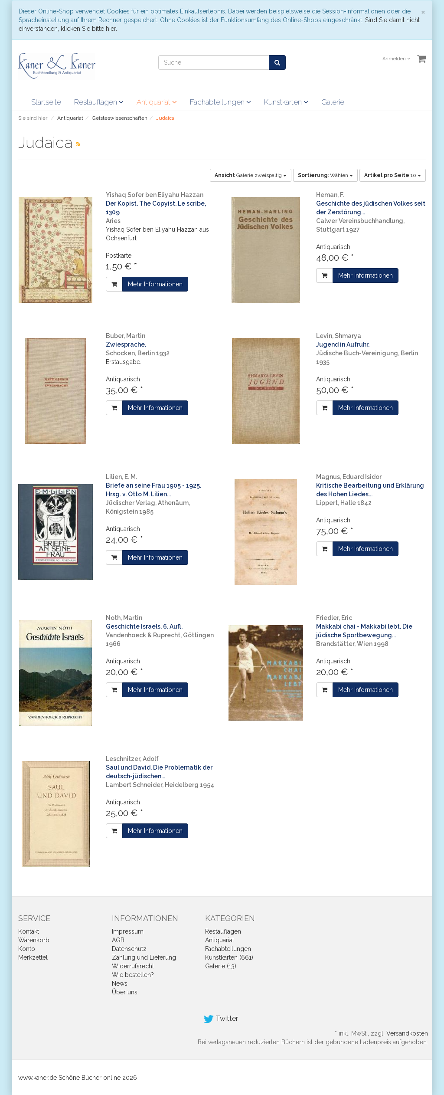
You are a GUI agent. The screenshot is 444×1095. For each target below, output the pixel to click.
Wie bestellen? (133, 974)
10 (392, 175)
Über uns (124, 992)
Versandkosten (407, 1033)
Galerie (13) (220, 966)
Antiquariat (157, 102)
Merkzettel (33, 957)
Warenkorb (33, 940)
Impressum (128, 931)
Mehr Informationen (155, 284)
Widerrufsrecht (133, 966)
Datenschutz (129, 948)
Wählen (325, 175)
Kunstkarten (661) (229, 957)
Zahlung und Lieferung (144, 957)
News (119, 983)
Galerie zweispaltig (251, 175)
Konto (26, 948)
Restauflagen (99, 102)
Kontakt (28, 931)
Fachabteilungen (220, 102)
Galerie (332, 102)
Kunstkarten (286, 102)
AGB (118, 940)
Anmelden (396, 59)
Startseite (46, 102)
